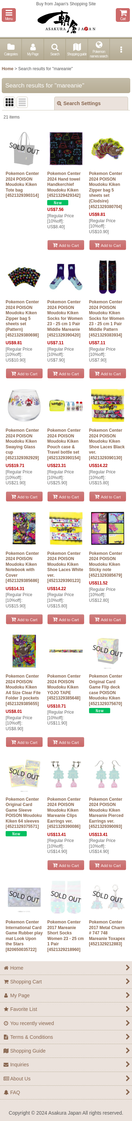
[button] (9, 15)
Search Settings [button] (79, 103)
